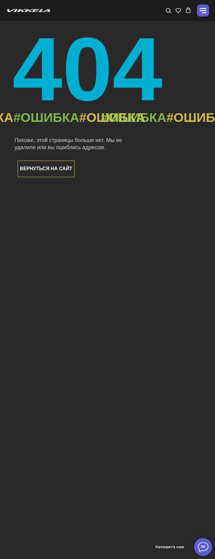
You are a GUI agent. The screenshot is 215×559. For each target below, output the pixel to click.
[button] (168, 10)
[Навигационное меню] (203, 11)
